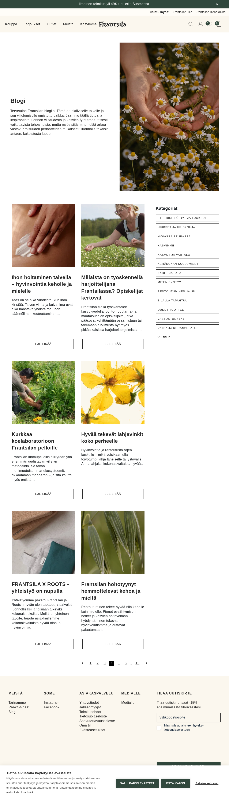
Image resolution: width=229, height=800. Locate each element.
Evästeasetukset (92, 729)
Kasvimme (88, 24)
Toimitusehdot (90, 711)
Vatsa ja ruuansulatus (178, 328)
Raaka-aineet (19, 706)
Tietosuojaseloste (93, 715)
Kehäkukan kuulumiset (178, 263)
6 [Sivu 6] (126, 662)
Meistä (68, 24)
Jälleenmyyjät (90, 706)
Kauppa (11, 24)
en (216, 4)
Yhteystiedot (89, 702)
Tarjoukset (32, 24)
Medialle (127, 702)
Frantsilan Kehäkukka (211, 12)
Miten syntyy (169, 282)
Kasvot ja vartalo (174, 254)
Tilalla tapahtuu (173, 300)
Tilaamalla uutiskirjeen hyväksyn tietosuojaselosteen (184, 727)
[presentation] (189, 744)
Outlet (51, 24)
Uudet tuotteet (172, 309)
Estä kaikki (174, 782)
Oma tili (85, 724)
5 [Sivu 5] (119, 662)
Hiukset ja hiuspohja (176, 227)
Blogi (12, 711)
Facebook (51, 706)
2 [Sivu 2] (97, 662)
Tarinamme (17, 702)
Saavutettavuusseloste (97, 720)
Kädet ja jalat (170, 273)
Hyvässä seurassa (174, 236)
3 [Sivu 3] (105, 662)
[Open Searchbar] (191, 24)
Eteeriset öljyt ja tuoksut (182, 217)
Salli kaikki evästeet (136, 782)
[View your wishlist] (211, 24)
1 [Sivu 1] (90, 662)
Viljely (164, 337)
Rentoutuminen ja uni (177, 291)
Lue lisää (43, 343)
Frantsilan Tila (182, 12)
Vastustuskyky (171, 318)
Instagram (52, 702)
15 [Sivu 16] (137, 662)
